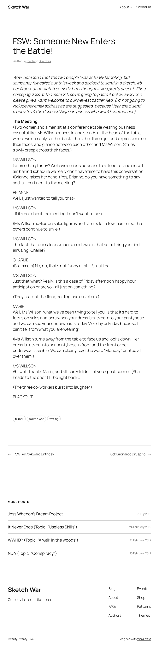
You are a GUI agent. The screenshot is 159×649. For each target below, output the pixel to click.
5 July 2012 (144, 514)
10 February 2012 (140, 553)
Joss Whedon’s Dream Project (35, 514)
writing (53, 419)
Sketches (45, 61)
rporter (30, 61)
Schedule (143, 7)
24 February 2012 (140, 527)
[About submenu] (131, 7)
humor (19, 419)
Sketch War (18, 7)
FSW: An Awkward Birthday (33, 454)
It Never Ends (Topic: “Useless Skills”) (42, 527)
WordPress (144, 639)
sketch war (36, 419)
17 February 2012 (140, 540)
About (124, 7)
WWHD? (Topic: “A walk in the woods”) (43, 540)
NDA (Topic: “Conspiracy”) (32, 553)
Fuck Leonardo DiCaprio (127, 454)
